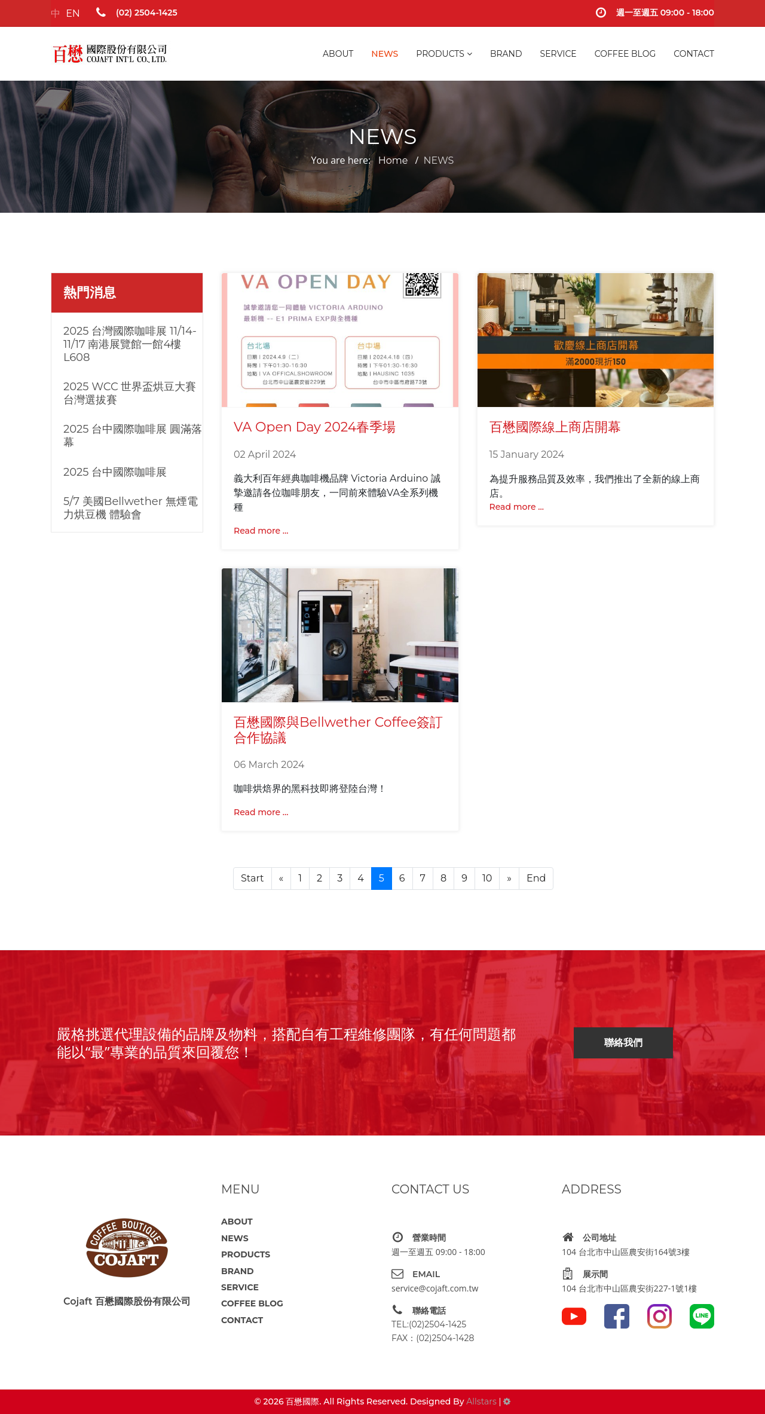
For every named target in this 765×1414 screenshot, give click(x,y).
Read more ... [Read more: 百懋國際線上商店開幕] (516, 506)
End (536, 878)
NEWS (384, 53)
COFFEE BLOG (625, 53)
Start (252, 878)
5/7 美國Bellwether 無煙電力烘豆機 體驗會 (130, 508)
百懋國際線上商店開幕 (555, 427)
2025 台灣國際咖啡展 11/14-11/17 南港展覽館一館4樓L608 (130, 344)
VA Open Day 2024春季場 (315, 427)
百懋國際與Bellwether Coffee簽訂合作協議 (338, 730)
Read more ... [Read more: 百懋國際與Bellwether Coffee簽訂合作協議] (261, 812)
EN (73, 13)
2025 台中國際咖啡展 (115, 472)
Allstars (481, 1401)
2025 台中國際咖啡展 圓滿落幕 (132, 436)
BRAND (506, 53)
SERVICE (558, 53)
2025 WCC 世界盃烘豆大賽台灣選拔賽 (129, 393)
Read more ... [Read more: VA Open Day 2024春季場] (261, 530)
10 (487, 878)
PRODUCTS (440, 53)
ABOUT (338, 53)
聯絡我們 (623, 1042)
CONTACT (694, 53)
